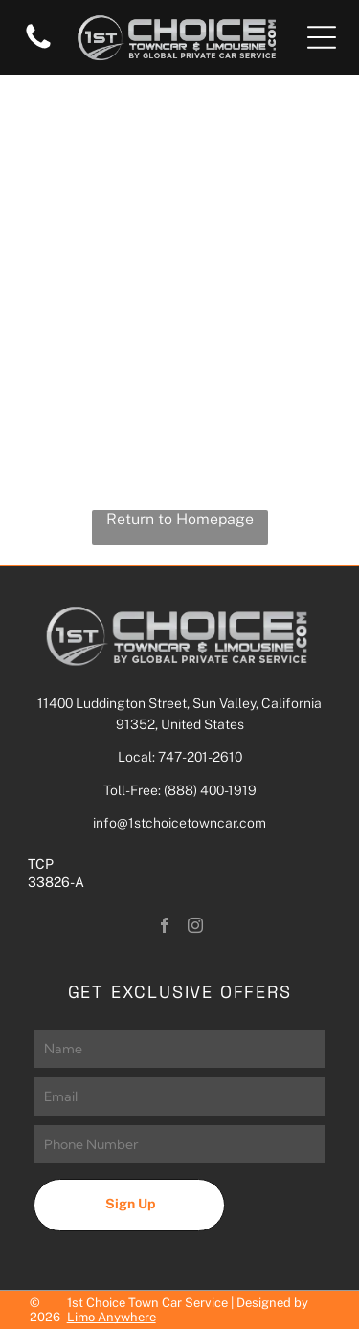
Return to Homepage (180, 519)
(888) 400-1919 (210, 790)
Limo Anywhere (111, 1317)
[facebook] (164, 927)
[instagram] (195, 927)
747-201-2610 (200, 756)
